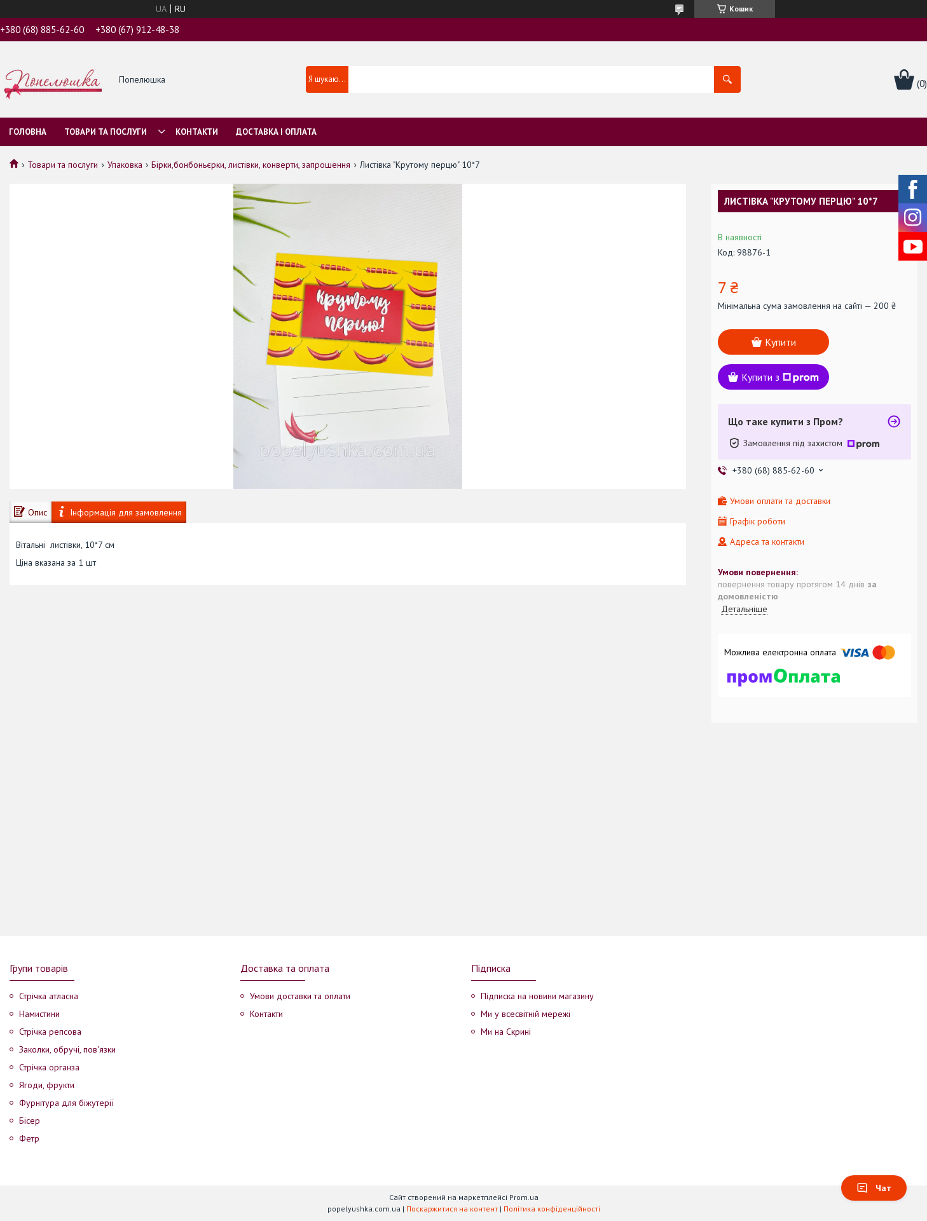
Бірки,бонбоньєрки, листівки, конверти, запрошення (250, 164)
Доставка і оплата (276, 131)
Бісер (29, 1120)
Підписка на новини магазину (537, 996)
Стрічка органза (49, 1067)
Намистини (39, 1014)
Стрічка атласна (48, 996)
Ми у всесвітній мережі (525, 1014)
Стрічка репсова (50, 1031)
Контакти (196, 131)
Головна (27, 131)
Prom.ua (524, 1197)
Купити (780, 342)
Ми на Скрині (506, 1031)
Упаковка (124, 164)
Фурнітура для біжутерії (66, 1102)
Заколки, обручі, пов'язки (67, 1049)
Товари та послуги (105, 131)
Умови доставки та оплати (300, 996)
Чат (873, 1188)
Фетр (29, 1138)
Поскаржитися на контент (452, 1208)
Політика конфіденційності (552, 1208)
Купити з (780, 377)
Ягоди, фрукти (46, 1085)
